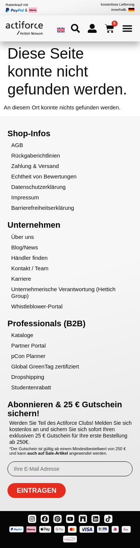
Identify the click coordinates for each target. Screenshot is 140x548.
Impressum (25, 197)
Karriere (21, 278)
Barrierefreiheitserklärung (42, 208)
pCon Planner (28, 356)
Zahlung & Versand (35, 166)
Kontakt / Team (30, 268)
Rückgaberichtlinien (35, 155)
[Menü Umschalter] (127, 28)
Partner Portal (28, 345)
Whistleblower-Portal (37, 306)
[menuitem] (60, 30)
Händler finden (29, 258)
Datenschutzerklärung (38, 187)
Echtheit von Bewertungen (44, 176)
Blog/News (24, 247)
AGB (17, 145)
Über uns (22, 237)
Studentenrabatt (31, 387)
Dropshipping (27, 377)
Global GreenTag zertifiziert (45, 366)
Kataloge (22, 335)
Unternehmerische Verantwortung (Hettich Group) (63, 292)
